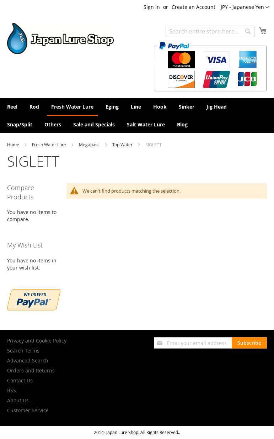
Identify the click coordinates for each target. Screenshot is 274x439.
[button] (245, 7)
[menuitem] (12, 106)
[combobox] (210, 31)
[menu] (137, 115)
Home (13, 144)
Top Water (123, 144)
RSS (11, 390)
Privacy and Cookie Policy (36, 340)
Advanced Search (27, 360)
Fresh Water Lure (49, 144)
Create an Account (193, 7)
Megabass (90, 144)
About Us (18, 400)
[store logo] (60, 38)
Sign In (152, 7)
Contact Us (20, 380)
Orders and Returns (31, 370)
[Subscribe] (249, 343)
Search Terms (23, 350)
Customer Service (28, 410)
